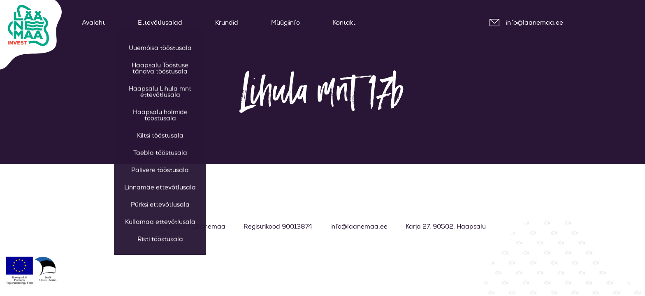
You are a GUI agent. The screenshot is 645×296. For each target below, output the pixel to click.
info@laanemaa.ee (534, 23)
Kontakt (344, 23)
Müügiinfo (285, 23)
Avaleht (93, 23)
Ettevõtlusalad (160, 23)
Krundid (226, 23)
